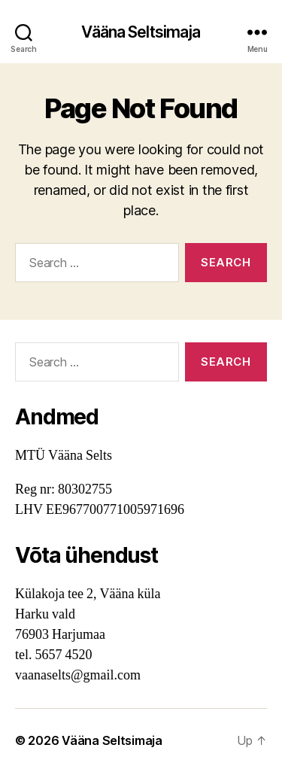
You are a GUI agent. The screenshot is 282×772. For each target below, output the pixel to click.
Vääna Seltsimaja (140, 32)
